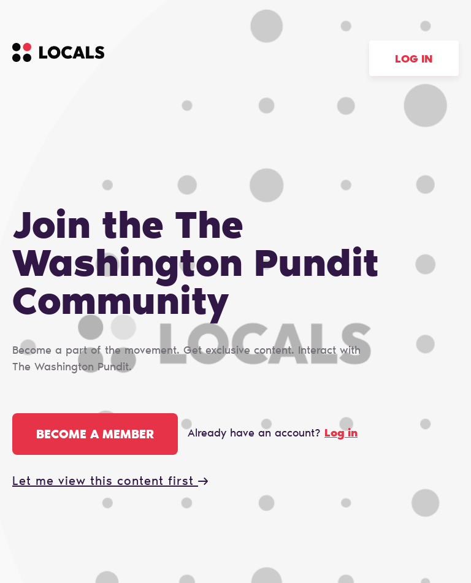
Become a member (95, 435)
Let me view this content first (110, 482)
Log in (414, 60)
